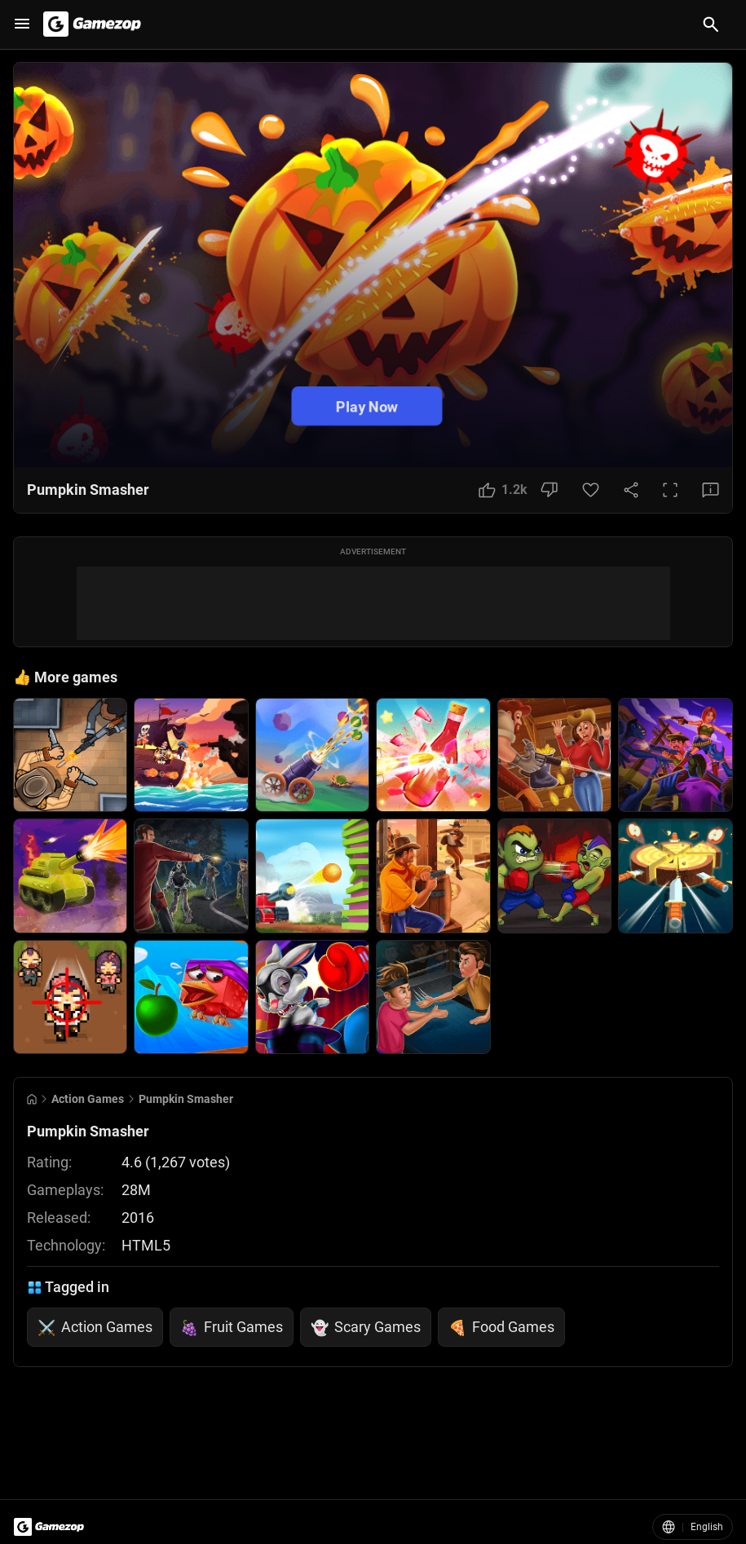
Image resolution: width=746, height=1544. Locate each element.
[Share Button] (631, 490)
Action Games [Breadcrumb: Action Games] (87, 1098)
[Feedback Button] (710, 490)
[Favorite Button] (590, 490)
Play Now (367, 405)
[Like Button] (503, 490)
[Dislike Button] (549, 490)
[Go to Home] (32, 1099)
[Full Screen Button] (670, 489)
